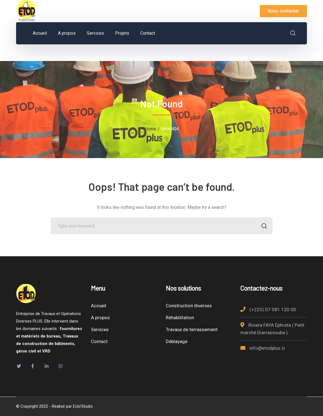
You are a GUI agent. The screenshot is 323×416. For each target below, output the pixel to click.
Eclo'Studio (83, 406)
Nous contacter (283, 11)
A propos (100, 317)
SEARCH (263, 226)
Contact (99, 341)
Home (150, 128)
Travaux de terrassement (192, 329)
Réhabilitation (180, 317)
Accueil (98, 305)
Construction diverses (189, 305)
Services (100, 329)
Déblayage (176, 341)
